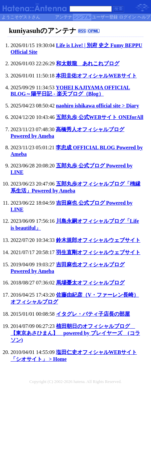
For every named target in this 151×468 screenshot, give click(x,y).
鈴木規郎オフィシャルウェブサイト (98, 240)
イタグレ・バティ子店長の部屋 (93, 314)
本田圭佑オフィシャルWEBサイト (96, 75)
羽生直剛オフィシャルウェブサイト (98, 252)
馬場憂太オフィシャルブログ (90, 282)
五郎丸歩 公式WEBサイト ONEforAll (99, 117)
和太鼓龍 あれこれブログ (87, 63)
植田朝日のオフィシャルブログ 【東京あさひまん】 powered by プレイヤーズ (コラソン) (75, 333)
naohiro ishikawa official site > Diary (97, 105)
